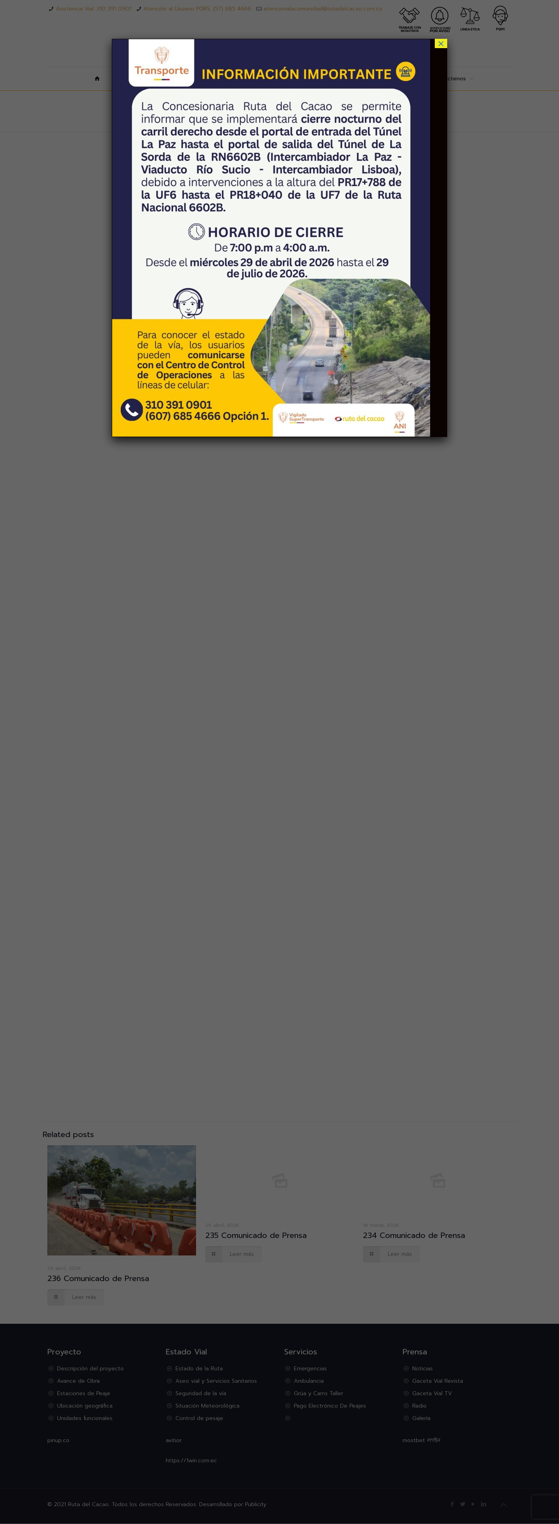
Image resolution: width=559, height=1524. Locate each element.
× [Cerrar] (440, 43)
